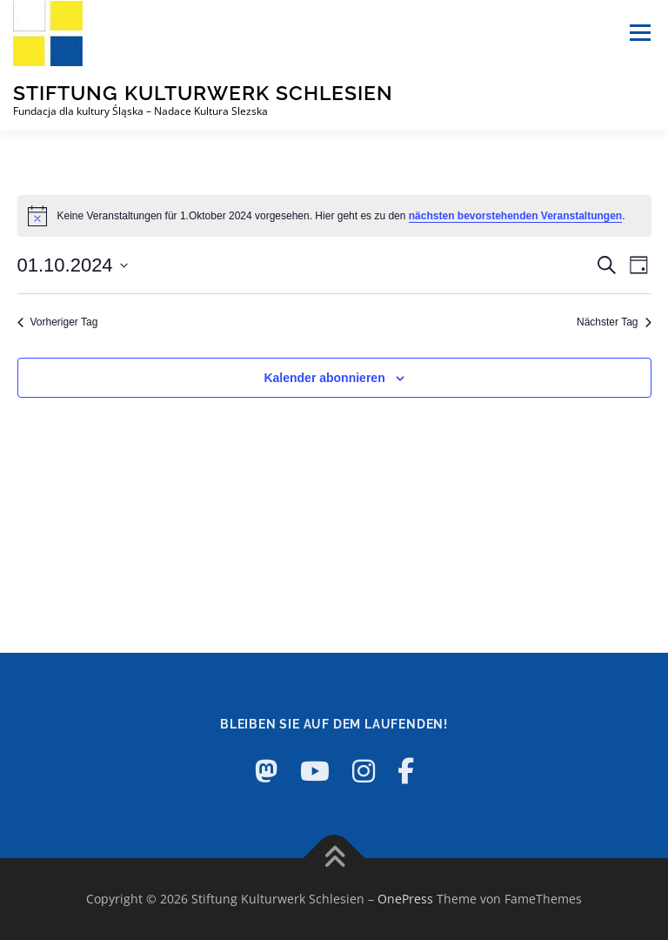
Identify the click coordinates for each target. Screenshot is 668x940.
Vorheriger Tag (57, 322)
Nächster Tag (614, 322)
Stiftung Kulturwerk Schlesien (203, 92)
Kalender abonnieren (324, 378)
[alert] (334, 216)
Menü (640, 32)
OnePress (405, 898)
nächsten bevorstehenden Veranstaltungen (515, 216)
